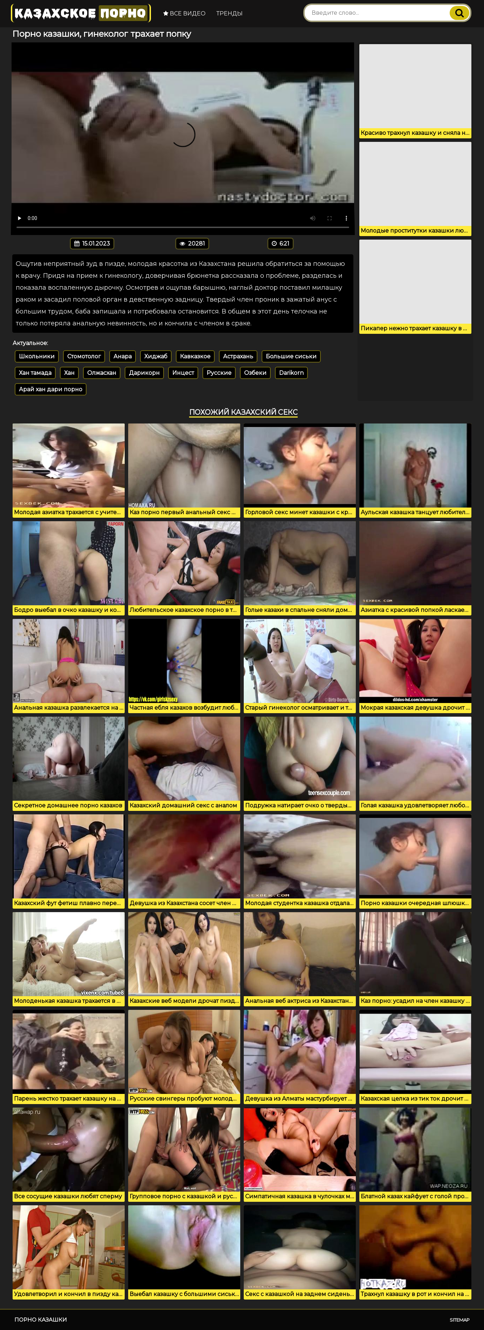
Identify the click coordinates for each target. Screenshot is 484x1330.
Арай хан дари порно (50, 389)
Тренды (229, 13)
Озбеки (255, 373)
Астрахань (238, 356)
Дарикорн (144, 373)
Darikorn (291, 373)
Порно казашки (40, 1319)
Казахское (80, 13)
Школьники (37, 356)
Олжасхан (101, 373)
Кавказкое (195, 356)
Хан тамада (35, 373)
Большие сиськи (291, 356)
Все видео (184, 13)
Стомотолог (84, 356)
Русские (219, 373)
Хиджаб (155, 356)
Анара (122, 356)
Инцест (183, 373)
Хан (69, 373)
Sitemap (460, 1320)
